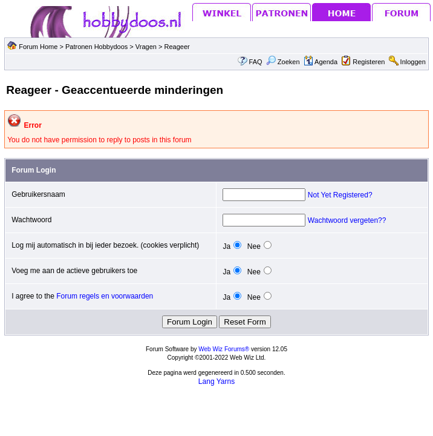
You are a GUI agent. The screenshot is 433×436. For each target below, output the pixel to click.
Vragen (146, 46)
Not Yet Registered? (340, 195)
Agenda (320, 61)
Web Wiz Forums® (223, 349)
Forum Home (38, 46)
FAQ (255, 61)
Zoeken (283, 61)
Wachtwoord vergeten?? (347, 220)
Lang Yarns (216, 381)
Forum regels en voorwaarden (104, 296)
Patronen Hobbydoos (96, 46)
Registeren (369, 61)
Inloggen (413, 61)
